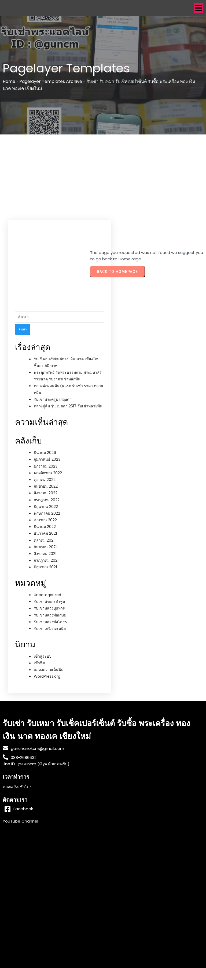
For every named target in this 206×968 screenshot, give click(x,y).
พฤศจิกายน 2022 (48, 473)
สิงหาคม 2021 (45, 553)
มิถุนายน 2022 (46, 506)
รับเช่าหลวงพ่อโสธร (50, 621)
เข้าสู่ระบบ (43, 656)
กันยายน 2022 (46, 486)
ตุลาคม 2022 (45, 479)
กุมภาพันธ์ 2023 (47, 459)
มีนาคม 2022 (45, 526)
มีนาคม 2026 (45, 452)
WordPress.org (47, 676)
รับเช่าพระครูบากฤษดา (53, 399)
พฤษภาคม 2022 (47, 513)
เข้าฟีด (39, 663)
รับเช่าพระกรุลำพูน (49, 601)
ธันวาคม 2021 (45, 533)
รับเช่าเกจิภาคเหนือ (50, 628)
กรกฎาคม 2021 (46, 560)
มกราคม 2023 (45, 466)
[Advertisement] (103, 174)
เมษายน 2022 (45, 520)
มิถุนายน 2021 (45, 567)
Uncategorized (47, 594)
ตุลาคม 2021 (44, 540)
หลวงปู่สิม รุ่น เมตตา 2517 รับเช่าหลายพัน (68, 406)
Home (9, 81)
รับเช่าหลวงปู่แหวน (49, 608)
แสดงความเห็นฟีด (49, 669)
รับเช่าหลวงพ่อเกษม (50, 615)
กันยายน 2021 (45, 547)
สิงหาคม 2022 (45, 493)
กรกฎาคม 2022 (47, 500)
